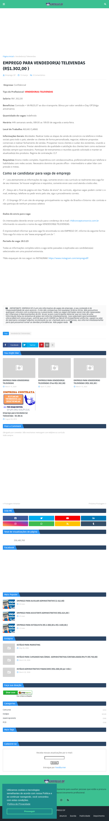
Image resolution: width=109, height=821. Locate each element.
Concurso (54, 710)
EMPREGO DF (59, 810)
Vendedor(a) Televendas (25, 56)
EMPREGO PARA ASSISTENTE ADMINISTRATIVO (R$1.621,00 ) (43, 613)
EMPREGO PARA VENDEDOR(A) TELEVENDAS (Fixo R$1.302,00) (51, 381)
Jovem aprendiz (54, 718)
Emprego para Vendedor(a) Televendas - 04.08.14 (15, 414)
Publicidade (84, 816)
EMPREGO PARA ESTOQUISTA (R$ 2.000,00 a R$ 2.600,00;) (42, 625)
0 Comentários (39, 75)
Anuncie (63, 816)
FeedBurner (60, 767)
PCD (54, 722)
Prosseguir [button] (29, 811)
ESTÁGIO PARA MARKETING (28, 645)
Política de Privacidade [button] (18, 804)
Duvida (73, 816)
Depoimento (99, 816)
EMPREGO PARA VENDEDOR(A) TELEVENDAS (16, 381)
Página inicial (8, 56)
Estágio (54, 714)
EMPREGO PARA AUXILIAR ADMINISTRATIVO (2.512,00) (40, 601)
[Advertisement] (54, 32)
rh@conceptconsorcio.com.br (84, 220)
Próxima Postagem (97, 503)
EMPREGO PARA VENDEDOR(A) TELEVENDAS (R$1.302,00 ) (87, 381)
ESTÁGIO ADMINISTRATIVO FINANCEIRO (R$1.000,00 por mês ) (44, 669)
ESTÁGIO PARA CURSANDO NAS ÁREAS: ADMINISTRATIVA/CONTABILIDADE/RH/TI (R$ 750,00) (57, 657)
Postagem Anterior (12, 503)
